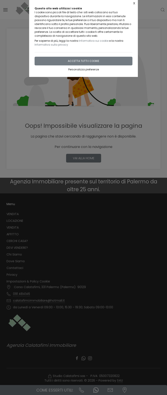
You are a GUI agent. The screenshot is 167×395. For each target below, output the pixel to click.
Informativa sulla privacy (51, 44)
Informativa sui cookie (94, 41)
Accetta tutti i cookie (83, 61)
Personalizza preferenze (83, 69)
